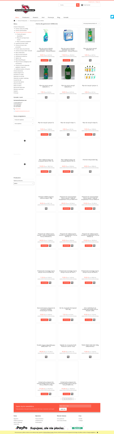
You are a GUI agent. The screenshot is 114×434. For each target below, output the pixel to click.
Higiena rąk (18, 58)
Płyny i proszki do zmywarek (24, 41)
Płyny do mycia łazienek (21, 54)
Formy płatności (60, 418)
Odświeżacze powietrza (21, 56)
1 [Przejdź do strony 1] (63, 399)
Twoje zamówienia (39, 418)
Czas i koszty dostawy (61, 420)
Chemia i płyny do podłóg (21, 28)
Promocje (16, 93)
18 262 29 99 (17, 108)
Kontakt (80, 418)
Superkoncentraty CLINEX (21, 43)
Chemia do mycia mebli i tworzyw (23, 50)
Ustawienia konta (39, 420)
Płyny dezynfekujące (20, 60)
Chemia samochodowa (21, 30)
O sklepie (81, 420)
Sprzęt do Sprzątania (19, 82)
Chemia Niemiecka (18, 71)
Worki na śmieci (17, 85)
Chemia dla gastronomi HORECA (23, 32)
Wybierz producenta (18, 180)
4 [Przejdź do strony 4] (70, 399)
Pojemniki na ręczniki (19, 76)
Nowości (16, 91)
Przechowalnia (38, 421)
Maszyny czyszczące (19, 89)
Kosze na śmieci (18, 83)
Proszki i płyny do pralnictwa (22, 49)
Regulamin (16, 418)
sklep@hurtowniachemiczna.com (22, 111)
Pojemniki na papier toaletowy (21, 78)
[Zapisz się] (94, 407)
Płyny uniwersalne (19, 52)
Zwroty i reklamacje (18, 421)
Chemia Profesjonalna (19, 27)
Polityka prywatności (18, 420)
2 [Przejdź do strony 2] (65, 399)
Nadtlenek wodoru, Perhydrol (22, 69)
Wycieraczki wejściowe (19, 87)
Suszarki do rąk (17, 80)
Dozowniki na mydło (19, 74)
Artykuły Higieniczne (19, 72)
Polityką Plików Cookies (48, 432)
